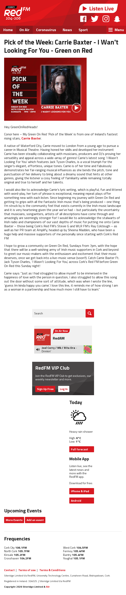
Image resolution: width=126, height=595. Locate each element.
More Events (14, 520)
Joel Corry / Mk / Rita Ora (58, 348)
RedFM (17, 13)
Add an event (35, 520)
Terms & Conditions (52, 570)
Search (38, 313)
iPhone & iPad (80, 491)
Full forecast (79, 449)
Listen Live (98, 8)
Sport (83, 30)
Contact (9, 570)
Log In (64, 389)
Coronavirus (46, 30)
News (67, 30)
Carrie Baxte (30, 138)
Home (8, 30)
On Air (24, 30)
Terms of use (27, 570)
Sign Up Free (45, 389)
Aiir (48, 587)
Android (76, 500)
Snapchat (116, 18)
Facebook (83, 18)
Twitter (94, 18)
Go (90, 313)
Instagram (105, 18)
